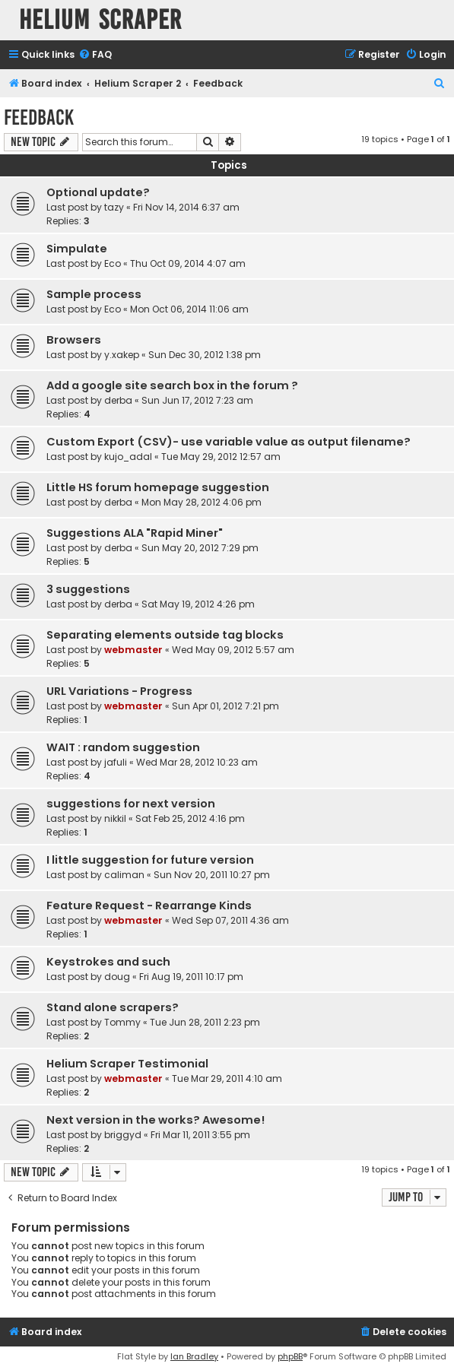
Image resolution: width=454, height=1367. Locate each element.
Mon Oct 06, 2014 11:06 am (189, 309)
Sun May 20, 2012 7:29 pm (200, 547)
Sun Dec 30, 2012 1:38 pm (204, 354)
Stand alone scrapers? (112, 1007)
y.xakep (121, 354)
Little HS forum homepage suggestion (157, 487)
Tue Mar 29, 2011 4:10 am (227, 1078)
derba (118, 400)
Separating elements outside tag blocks (165, 634)
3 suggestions (88, 589)
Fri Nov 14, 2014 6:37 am (186, 207)
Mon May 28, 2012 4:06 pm (201, 502)
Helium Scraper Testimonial (127, 1063)
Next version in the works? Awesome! (155, 1120)
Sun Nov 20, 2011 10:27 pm (212, 874)
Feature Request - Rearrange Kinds (149, 905)
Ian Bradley (194, 1356)
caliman (124, 874)
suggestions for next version (130, 803)
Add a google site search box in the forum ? (172, 385)
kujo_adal (128, 456)
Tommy (122, 1022)
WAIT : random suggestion (123, 747)
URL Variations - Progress (119, 691)
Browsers (73, 339)
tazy (114, 207)
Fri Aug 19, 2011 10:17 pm (191, 976)
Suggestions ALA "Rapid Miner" (134, 533)
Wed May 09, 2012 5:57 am (233, 649)
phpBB (290, 1356)
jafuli (115, 762)
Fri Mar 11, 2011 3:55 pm (200, 1134)
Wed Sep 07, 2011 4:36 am (230, 920)
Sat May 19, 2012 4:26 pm (198, 604)
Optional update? (98, 192)
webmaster (133, 649)
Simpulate (76, 248)
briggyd (122, 1134)
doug (117, 976)
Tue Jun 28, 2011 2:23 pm (205, 1022)
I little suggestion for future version (150, 859)
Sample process (93, 294)
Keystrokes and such (108, 961)
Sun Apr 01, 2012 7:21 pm (225, 705)
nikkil (115, 818)
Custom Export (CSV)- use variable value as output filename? (228, 441)
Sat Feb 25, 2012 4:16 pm (190, 818)
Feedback (39, 117)
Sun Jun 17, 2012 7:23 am (197, 400)
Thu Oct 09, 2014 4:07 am (188, 263)
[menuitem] (95, 55)
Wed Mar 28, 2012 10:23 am (197, 762)
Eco (112, 263)
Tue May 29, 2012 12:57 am (221, 456)
